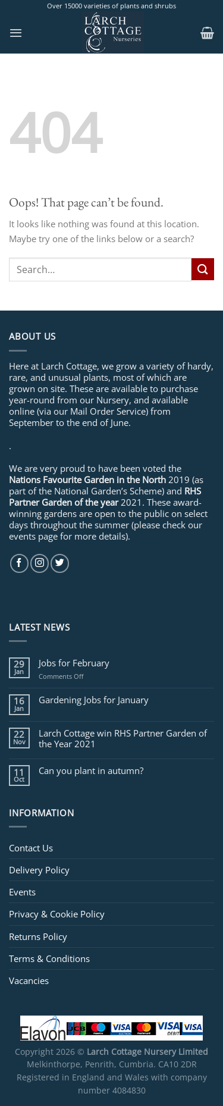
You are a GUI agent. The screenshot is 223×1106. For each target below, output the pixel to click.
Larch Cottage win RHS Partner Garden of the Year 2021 (123, 738)
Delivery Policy (39, 870)
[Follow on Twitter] (60, 563)
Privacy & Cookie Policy (57, 914)
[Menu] (16, 32)
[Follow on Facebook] (19, 563)
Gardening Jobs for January (94, 699)
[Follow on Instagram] (39, 563)
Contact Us (31, 848)
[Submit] (202, 269)
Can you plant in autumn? (91, 770)
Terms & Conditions (49, 958)
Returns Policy (38, 936)
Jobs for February (74, 662)
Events (22, 892)
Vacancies (29, 980)
